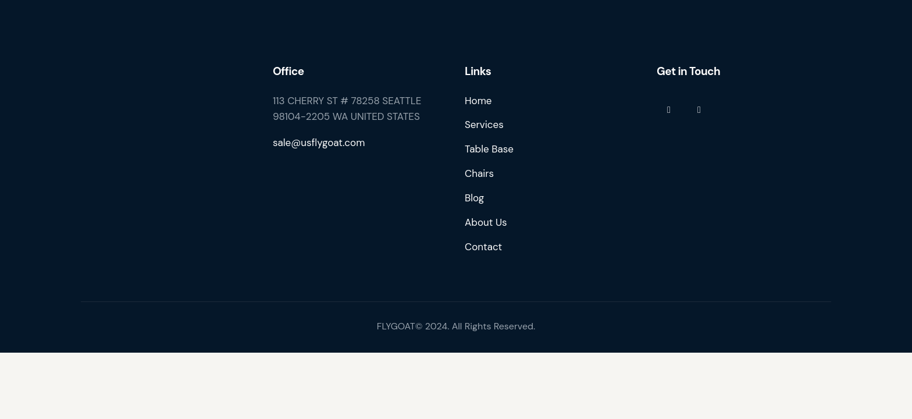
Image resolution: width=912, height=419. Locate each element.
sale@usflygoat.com (319, 142)
